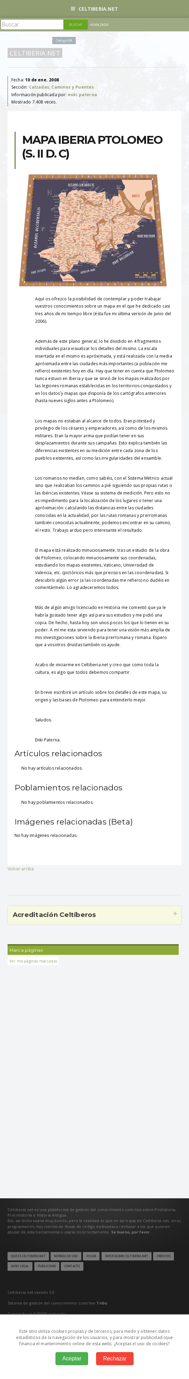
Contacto (72, 1266)
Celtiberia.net (94, 9)
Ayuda (91, 1256)
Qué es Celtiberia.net (28, 1256)
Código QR (64, 40)
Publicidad (47, 1266)
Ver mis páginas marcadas (33, 960)
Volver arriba (21, 869)
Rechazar (114, 1358)
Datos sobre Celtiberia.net (126, 1256)
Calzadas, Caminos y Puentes (61, 87)
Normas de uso (66, 1256)
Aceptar (71, 1358)
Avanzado (99, 24)
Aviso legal (20, 1266)
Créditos (163, 1256)
